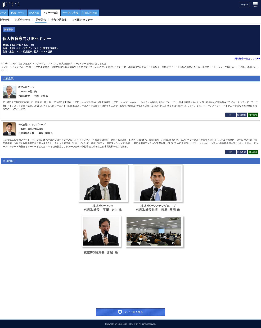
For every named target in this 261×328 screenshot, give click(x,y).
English (244, 4)
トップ (6, 12)
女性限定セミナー (85, 19)
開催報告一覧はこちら (247, 58)
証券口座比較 (136, 12)
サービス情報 (116, 12)
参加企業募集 (62, 19)
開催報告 (44, 19)
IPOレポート (63, 12)
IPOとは (80, 12)
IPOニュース (45, 12)
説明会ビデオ (26, 19)
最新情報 (8, 19)
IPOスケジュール (24, 12)
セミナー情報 (97, 12)
